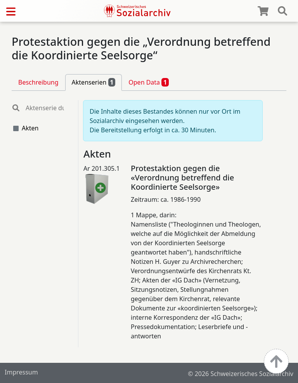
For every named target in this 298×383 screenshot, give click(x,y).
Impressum (21, 372)
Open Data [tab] (148, 82)
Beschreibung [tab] (38, 82)
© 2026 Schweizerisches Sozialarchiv (240, 373)
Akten (30, 128)
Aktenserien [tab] (94, 82)
